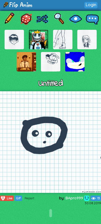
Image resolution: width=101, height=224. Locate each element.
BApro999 (77, 198)
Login (91, 4)
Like (6, 198)
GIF (18, 198)
